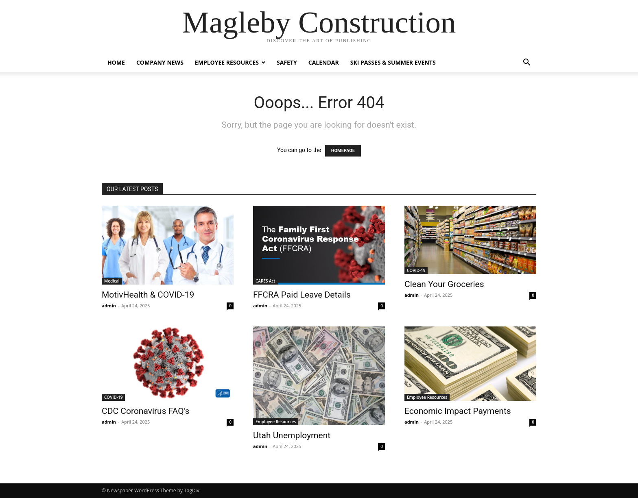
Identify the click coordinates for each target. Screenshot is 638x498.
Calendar (323, 62)
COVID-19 (416, 270)
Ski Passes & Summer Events (393, 62)
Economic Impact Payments (457, 411)
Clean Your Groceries (444, 284)
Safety (287, 62)
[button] (526, 63)
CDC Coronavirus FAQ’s (146, 411)
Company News (160, 62)
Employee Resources (227, 62)
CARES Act (265, 281)
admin (109, 305)
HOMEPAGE (343, 150)
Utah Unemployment (291, 435)
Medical (112, 281)
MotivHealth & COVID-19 (148, 295)
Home (116, 62)
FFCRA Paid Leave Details (302, 295)
